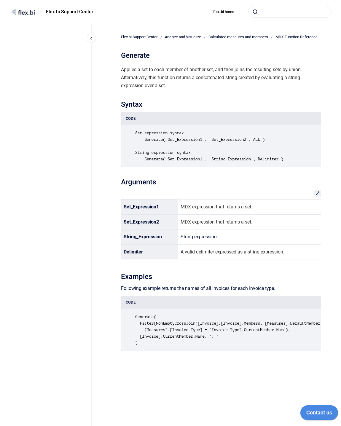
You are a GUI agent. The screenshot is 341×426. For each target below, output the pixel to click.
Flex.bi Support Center (69, 12)
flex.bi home (223, 11)
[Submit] (255, 12)
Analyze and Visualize (183, 37)
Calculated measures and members (238, 37)
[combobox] (290, 11)
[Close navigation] (91, 38)
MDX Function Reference (296, 37)
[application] (319, 414)
